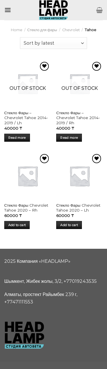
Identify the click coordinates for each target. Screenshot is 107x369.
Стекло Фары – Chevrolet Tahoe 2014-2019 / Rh (78, 117)
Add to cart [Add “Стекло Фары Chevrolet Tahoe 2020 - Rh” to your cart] (17, 225)
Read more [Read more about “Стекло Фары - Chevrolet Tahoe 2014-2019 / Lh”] (17, 138)
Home (16, 30)
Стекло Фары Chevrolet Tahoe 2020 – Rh (26, 208)
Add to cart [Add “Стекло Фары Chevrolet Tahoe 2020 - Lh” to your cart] (69, 225)
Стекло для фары (42, 30)
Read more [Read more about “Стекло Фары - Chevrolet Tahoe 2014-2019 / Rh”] (69, 138)
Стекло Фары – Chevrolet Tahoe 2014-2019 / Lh (26, 117)
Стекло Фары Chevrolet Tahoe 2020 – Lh (78, 208)
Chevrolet (71, 30)
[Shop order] (53, 43)
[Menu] (7, 10)
